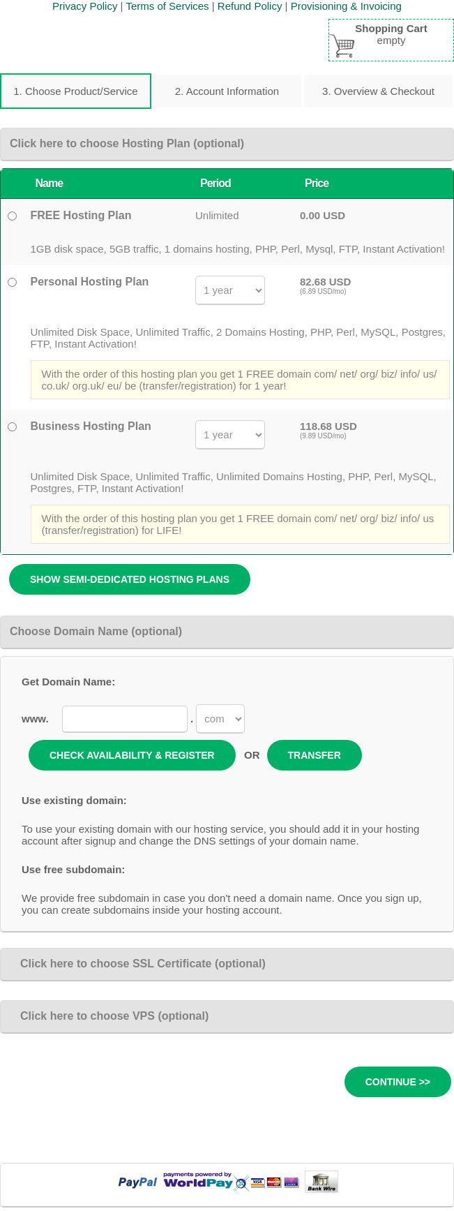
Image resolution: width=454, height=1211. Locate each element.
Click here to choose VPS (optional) (109, 1016)
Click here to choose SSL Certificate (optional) (138, 963)
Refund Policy (250, 6)
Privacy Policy (84, 6)
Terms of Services (167, 6)
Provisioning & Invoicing (346, 6)
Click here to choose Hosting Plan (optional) (127, 143)
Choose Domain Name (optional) (96, 631)
